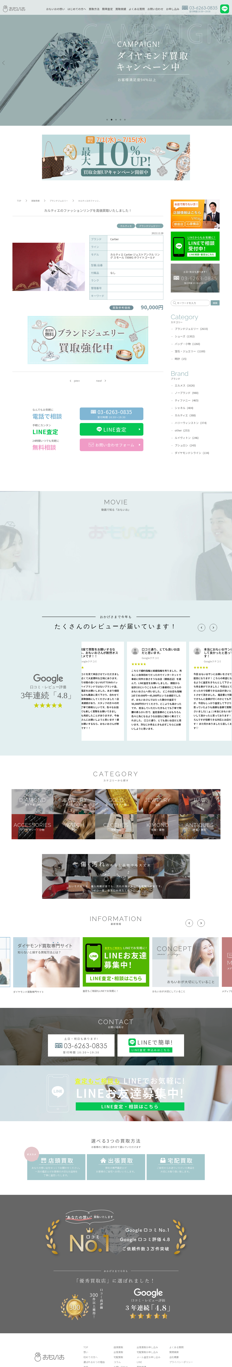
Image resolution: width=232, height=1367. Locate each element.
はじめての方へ (76, 9)
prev (77, 380)
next (99, 380)
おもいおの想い (55, 9)
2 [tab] (111, 119)
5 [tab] (124, 119)
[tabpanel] (116, 63)
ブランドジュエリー (149, 226)
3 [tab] (116, 119)
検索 (215, 303)
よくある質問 (137, 9)
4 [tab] (120, 119)
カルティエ (126, 226)
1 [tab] (107, 119)
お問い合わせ (155, 9)
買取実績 (120, 9)
